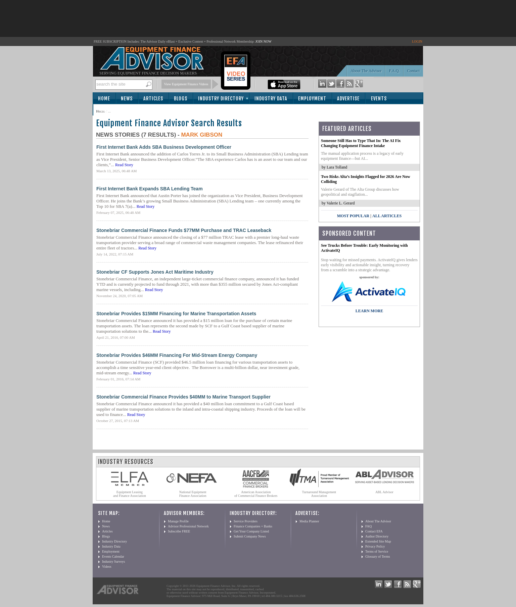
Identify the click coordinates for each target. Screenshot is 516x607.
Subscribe (111, 110)
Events (379, 98)
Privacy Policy (375, 546)
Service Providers (245, 521)
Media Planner (309, 521)
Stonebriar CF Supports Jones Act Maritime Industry (155, 272)
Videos (106, 566)
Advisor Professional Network (188, 526)
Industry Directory (221, 98)
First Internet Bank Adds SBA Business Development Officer (163, 147)
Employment (312, 98)
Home (104, 98)
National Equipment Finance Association (192, 494)
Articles (153, 98)
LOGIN (417, 41)
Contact (413, 70)
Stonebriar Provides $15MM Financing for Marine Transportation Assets (176, 313)
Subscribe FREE (179, 531)
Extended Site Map (378, 541)
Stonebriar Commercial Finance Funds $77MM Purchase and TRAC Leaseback (183, 230)
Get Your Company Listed (251, 531)
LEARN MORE (369, 311)
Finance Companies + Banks (253, 526)
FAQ (368, 526)
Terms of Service (376, 551)
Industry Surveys (113, 561)
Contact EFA (374, 531)
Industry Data (270, 98)
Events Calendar (113, 556)
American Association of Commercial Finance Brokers (256, 494)
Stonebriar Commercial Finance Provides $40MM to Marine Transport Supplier (183, 397)
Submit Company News (250, 536)
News (127, 98)
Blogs (180, 98)
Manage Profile (178, 521)
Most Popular (353, 216)
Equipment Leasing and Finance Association (129, 494)
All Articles (387, 216)
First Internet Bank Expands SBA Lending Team (149, 188)
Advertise (348, 98)
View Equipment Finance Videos (186, 84)
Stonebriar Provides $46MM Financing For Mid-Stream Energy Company (176, 355)
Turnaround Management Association (319, 494)
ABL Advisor (384, 492)
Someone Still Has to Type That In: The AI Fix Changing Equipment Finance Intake (361, 143)
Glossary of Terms (377, 556)
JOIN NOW (263, 41)
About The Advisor (365, 70)
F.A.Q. (394, 70)
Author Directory (376, 536)
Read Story (124, 164)
